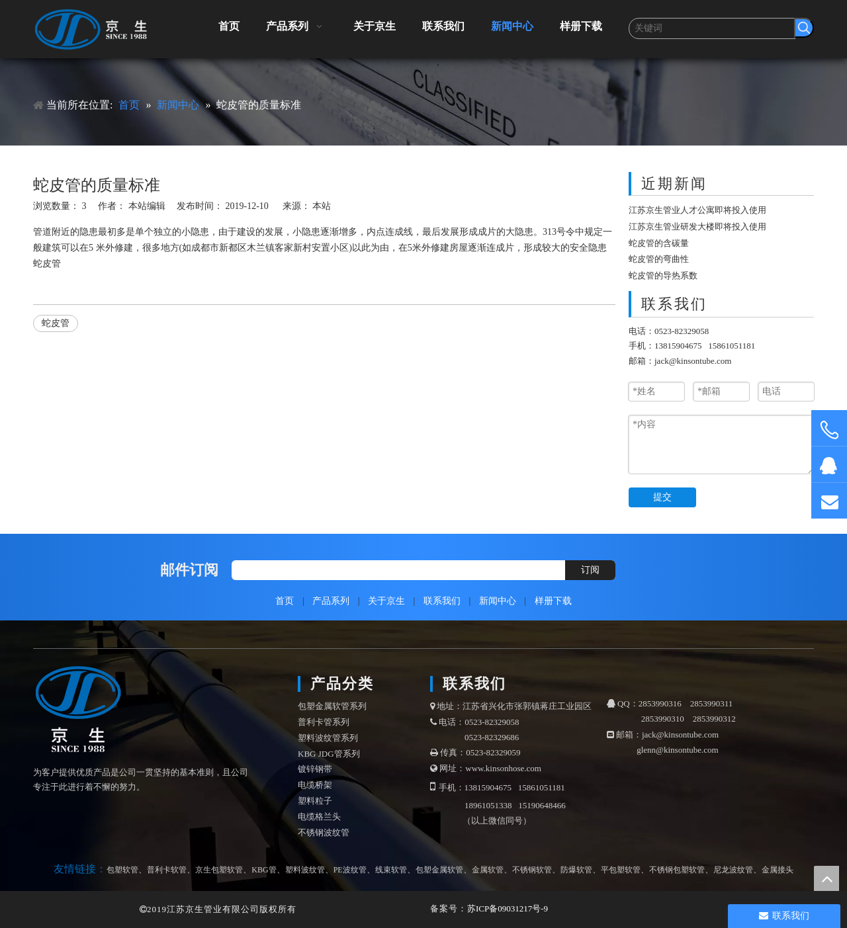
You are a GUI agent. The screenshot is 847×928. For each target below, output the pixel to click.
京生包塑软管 (219, 869)
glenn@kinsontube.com (678, 750)
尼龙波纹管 (733, 869)
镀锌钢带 (315, 769)
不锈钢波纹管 (323, 832)
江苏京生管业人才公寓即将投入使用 (697, 210)
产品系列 (330, 601)
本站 (321, 206)
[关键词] (712, 28)
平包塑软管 (621, 869)
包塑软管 (122, 869)
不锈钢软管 (532, 869)
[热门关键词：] (804, 28)
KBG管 (263, 869)
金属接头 (777, 869)
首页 (284, 601)
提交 (662, 497)
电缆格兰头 (319, 817)
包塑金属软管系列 (332, 706)
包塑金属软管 (439, 869)
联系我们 (442, 601)
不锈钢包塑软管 (677, 869)
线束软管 (391, 869)
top (826, 878)
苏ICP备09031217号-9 (507, 908)
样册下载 (553, 601)
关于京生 (386, 601)
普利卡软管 (167, 869)
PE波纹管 (350, 869)
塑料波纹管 (305, 869)
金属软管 (488, 869)
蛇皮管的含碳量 (659, 243)
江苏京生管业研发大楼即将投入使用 (697, 227)
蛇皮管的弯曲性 (659, 259)
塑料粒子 (315, 801)
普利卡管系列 (323, 722)
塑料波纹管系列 (328, 738)
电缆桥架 (315, 785)
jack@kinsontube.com (692, 361)
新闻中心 (497, 601)
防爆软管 (576, 869)
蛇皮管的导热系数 (663, 275)
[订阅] (590, 570)
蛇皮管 (47, 264)
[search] (395, 570)
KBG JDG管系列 (329, 754)
